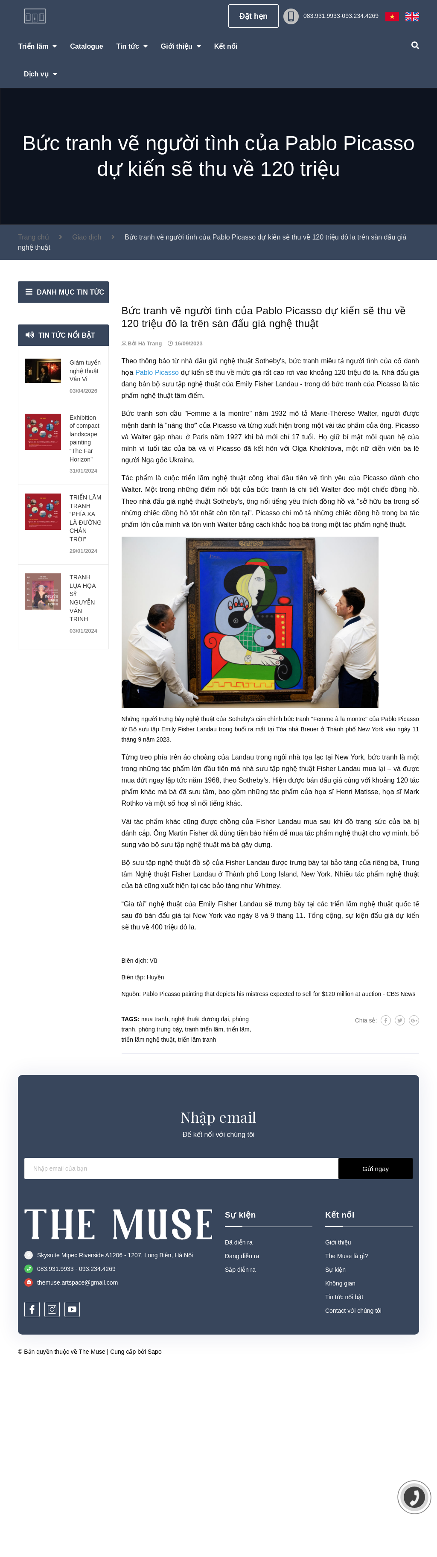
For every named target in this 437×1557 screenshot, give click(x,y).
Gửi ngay (375, 1356)
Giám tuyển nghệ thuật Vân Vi (85, 371)
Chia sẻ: (366, 1208)
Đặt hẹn (253, 16)
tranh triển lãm (204, 1217)
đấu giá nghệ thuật (224, 548)
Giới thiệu (338, 1430)
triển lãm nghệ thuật (213, 666)
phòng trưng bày (159, 1217)
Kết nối (340, 1402)
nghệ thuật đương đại (200, 1207)
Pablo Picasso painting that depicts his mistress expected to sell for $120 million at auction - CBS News (279, 1181)
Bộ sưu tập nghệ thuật (156, 1051)
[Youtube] (72, 1497)
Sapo (155, 1539)
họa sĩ (324, 980)
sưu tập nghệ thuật (285, 957)
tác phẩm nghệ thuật (374, 712)
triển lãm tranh (197, 1227)
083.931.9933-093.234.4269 (341, 15)
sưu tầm (201, 980)
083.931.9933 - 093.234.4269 (76, 1457)
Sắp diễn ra (240, 1457)
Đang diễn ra (242, 1443)
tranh (310, 548)
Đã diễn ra (239, 1430)
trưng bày (290, 1091)
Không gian (340, 1471)
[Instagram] (52, 1497)
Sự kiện (240, 1402)
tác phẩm (350, 613)
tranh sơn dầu (159, 601)
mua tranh (154, 1207)
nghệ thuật (165, 1091)
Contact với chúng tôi (353, 1498)
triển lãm (238, 1217)
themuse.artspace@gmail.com (77, 1470)
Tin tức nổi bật (67, 335)
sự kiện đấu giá (370, 1103)
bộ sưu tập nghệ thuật (186, 572)
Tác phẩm (137, 666)
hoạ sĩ (187, 991)
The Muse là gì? (346, 1443)
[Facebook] (32, 1497)
